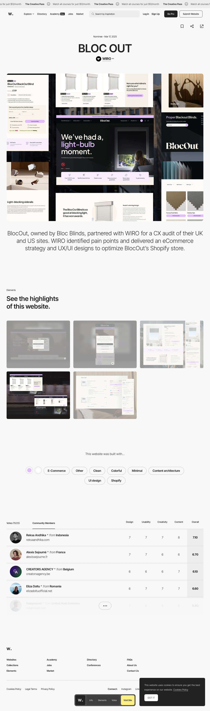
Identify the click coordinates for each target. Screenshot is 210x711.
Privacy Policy (48, 689)
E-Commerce (57, 470)
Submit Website (191, 13)
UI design (95, 480)
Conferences (94, 665)
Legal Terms (31, 689)
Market (80, 13)
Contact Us (133, 670)
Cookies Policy (14, 689)
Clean (97, 470)
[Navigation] (38, 395)
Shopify (116, 480)
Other (79, 470)
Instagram (126, 689)
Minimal (137, 470)
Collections (12, 665)
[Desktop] (38, 344)
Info (91, 700)
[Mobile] (105, 344)
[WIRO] (105, 58)
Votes (114, 700)
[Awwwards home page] (80, 700)
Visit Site (128, 700)
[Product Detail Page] (171, 344)
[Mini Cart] (105, 395)
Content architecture (166, 470)
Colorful (116, 470)
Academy (57, 13)
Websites (11, 659)
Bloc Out (105, 48)
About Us (132, 665)
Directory (42, 13)
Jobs (70, 13)
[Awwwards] (10, 14)
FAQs (129, 659)
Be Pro (171, 13)
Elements (102, 700)
